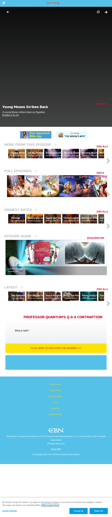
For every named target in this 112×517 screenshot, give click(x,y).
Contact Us (55, 461)
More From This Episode (30, 145)
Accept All (78, 511)
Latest (13, 328)
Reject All (98, 511)
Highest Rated (20, 237)
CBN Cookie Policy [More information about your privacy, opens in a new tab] (50, 505)
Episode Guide (20, 276)
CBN (56, 484)
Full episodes (20, 184)
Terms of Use (55, 437)
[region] (56, 507)
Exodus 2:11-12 (10, 115)
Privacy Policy (55, 443)
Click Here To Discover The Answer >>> (56, 401)
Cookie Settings (55, 467)
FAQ (55, 455)
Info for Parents (55, 449)
